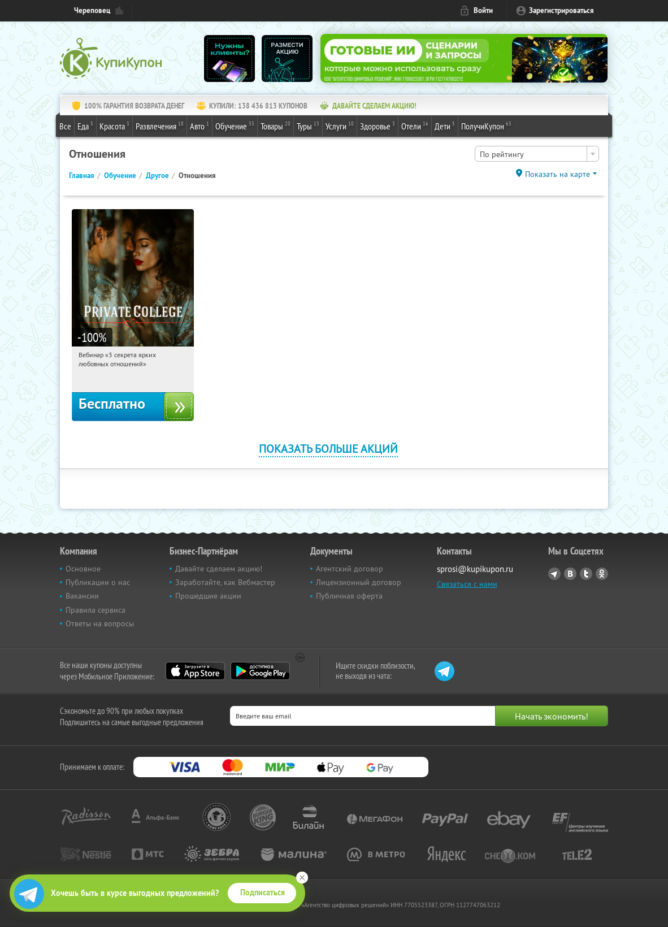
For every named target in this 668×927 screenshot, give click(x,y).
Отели (414, 125)
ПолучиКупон (486, 125)
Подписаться (262, 892)
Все (65, 126)
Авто (199, 125)
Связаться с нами (467, 584)
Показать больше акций (328, 448)
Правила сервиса (95, 610)
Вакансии (82, 596)
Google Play (260, 671)
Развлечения (160, 125)
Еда (85, 125)
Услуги (340, 125)
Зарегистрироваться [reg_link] (561, 10)
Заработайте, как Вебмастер (225, 582)
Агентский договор (349, 569)
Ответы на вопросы (100, 623)
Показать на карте (557, 174)
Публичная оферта (349, 596)
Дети (445, 125)
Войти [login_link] (483, 10)
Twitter (586, 574)
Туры (308, 125)
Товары (275, 125)
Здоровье (377, 125)
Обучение (234, 125)
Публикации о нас (98, 582)
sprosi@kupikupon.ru (475, 569)
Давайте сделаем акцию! (218, 569)
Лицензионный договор (358, 582)
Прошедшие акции (208, 596)
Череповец (92, 10)
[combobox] (537, 154)
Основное (83, 569)
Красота (114, 125)
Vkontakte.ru (570, 574)
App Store (195, 671)
